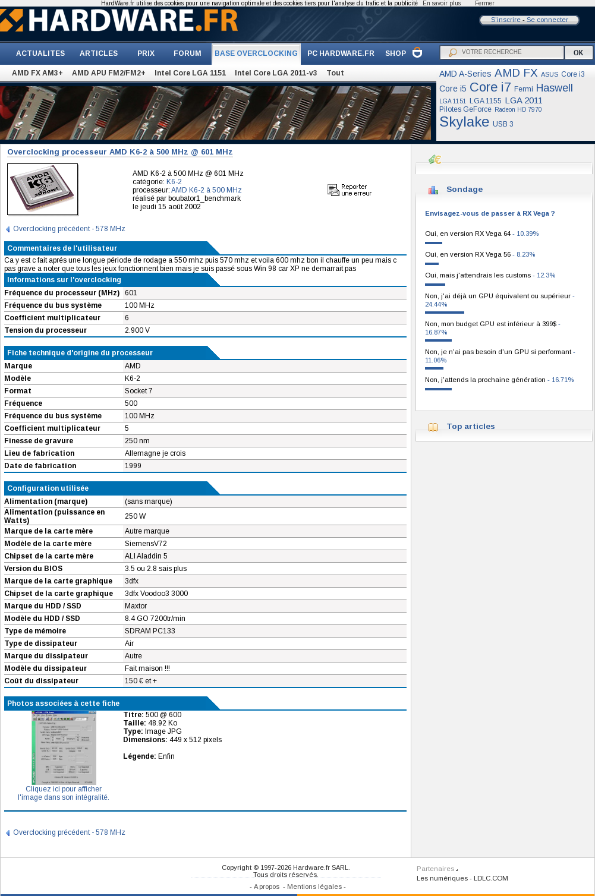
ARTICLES (99, 53)
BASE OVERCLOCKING (256, 53)
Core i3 (573, 74)
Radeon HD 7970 (518, 109)
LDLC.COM (491, 878)
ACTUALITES (40, 53)
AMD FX (516, 73)
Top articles (470, 426)
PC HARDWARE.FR (340, 53)
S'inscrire (506, 19)
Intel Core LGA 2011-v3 (276, 73)
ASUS (549, 74)
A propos (266, 886)
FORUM (188, 53)
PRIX (146, 53)
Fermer (485, 3)
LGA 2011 (524, 100)
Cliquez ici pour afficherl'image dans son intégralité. (63, 790)
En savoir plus (442, 3)
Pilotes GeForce (465, 109)
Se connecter (547, 19)
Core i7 (490, 87)
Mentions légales (314, 886)
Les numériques (442, 878)
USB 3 (503, 124)
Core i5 (453, 88)
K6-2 (174, 182)
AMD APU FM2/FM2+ (109, 73)
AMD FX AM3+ (37, 73)
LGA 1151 (453, 101)
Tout (335, 73)
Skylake (464, 121)
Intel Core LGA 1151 (190, 73)
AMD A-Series (465, 73)
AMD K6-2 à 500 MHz (206, 190)
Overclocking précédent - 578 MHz (69, 229)
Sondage (464, 189)
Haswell (554, 88)
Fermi (523, 89)
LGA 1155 (486, 101)
